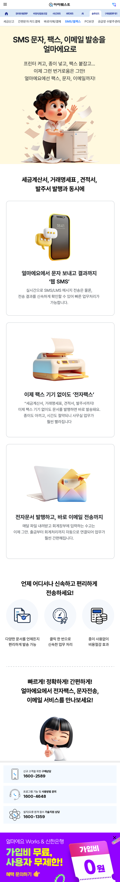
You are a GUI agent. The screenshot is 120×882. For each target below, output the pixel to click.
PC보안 (89, 21)
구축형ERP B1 (111, 13)
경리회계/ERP (21, 13)
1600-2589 (34, 775)
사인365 (57, 13)
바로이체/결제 (52, 21)
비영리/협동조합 (40, 13)
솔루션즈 (95, 13)
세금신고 (8, 21)
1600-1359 (34, 816)
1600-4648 (34, 796)
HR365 (69, 13)
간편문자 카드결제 (29, 21)
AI (83, 13)
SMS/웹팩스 (73, 21)
